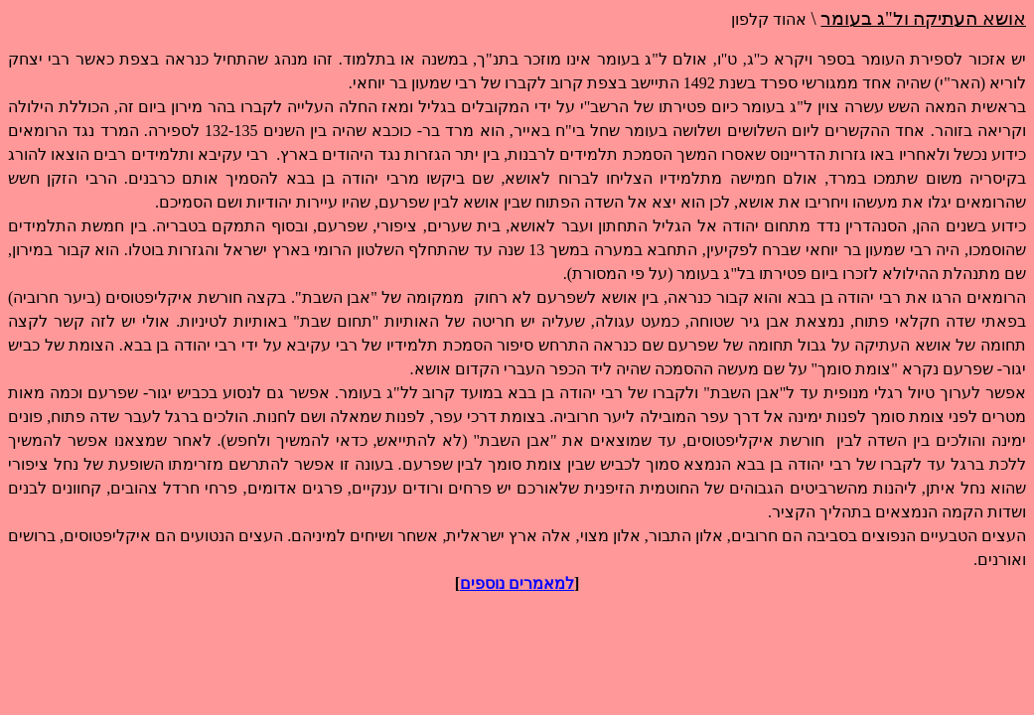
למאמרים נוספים (517, 583)
